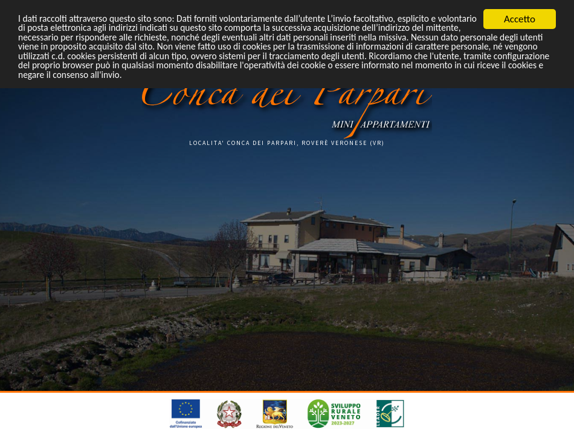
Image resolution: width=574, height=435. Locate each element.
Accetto (519, 19)
